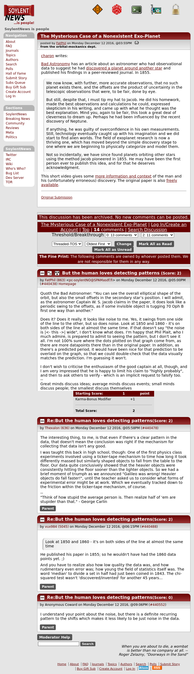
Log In (11, 96)
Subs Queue (15, 83)
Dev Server (15, 178)
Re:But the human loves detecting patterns (100, 420)
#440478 (149, 428)
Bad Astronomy (55, 64)
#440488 (149, 527)
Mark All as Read (155, 244)
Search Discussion (147, 229)
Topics (11, 55)
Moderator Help (54, 637)
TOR (9, 182)
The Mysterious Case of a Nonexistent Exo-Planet (100, 36)
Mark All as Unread (113, 249)
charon (47, 56)
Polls (9, 69)
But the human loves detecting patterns (111, 273)
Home (61, 664)
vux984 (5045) (57, 527)
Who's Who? (16, 169)
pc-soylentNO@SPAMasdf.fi (90, 280)
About (10, 42)
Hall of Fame (16, 73)
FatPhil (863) (55, 280)
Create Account (18, 92)
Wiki (9, 164)
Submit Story (16, 78)
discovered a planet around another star (124, 68)
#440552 (157, 605)
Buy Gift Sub (16, 87)
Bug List (12, 173)
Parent (48, 508)
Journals (12, 51)
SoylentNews (19, 15)
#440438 (48, 284)
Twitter (11, 155)
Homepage (67, 284)
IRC (8, 159)
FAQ (9, 46)
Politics (11, 137)
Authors (12, 60)
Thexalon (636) (57, 428)
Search (11, 64)
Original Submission (56, 197)
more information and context (123, 176)
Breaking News (18, 119)
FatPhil (61, 43)
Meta (10, 132)
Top (85, 229)
